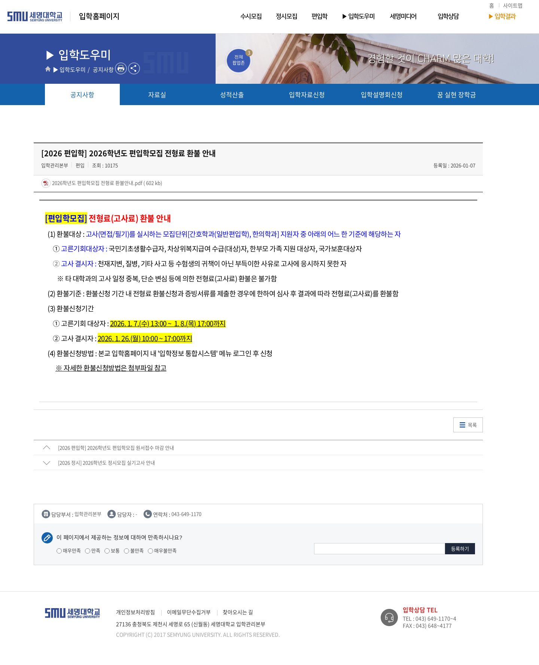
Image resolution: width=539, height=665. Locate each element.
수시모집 (250, 16)
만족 (92, 550)
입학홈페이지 (99, 16)
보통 (112, 550)
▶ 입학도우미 (358, 16)
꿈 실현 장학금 (456, 94)
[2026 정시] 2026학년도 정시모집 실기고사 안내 (106, 462)
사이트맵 (513, 5)
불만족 (134, 550)
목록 (472, 424)
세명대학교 (35, 16)
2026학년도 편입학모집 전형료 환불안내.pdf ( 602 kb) (106, 182)
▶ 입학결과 (501, 16)
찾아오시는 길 (238, 612)
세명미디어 (403, 16)
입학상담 (448, 16)
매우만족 (69, 550)
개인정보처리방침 (135, 612)
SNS (134, 68)
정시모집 (286, 16)
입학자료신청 (307, 94)
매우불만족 (162, 550)
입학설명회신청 (382, 94)
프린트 (121, 68)
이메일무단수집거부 (189, 612)
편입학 (319, 16)
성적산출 (232, 94)
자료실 (157, 94)
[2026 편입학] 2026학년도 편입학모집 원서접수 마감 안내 (116, 447)
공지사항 (82, 94)
